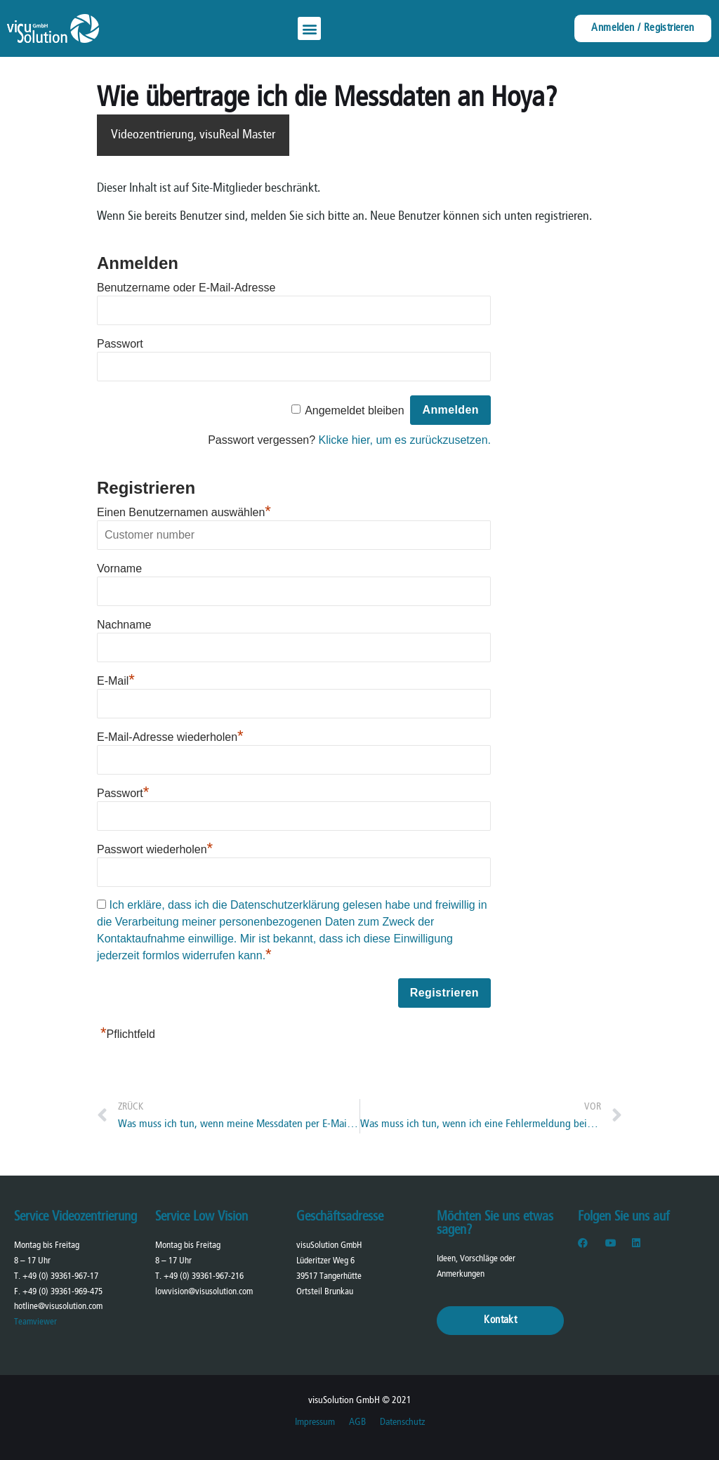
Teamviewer (35, 1322)
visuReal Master (237, 135)
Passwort (120, 344)
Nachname (124, 625)
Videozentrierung (152, 135)
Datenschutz (402, 1422)
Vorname (119, 568)
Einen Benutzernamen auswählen (184, 512)
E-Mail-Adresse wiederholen (170, 737)
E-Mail (116, 681)
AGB (357, 1422)
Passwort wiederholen (155, 849)
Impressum (315, 1422)
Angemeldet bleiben (354, 410)
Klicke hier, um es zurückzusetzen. (405, 440)
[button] (309, 28)
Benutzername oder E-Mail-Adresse (186, 288)
